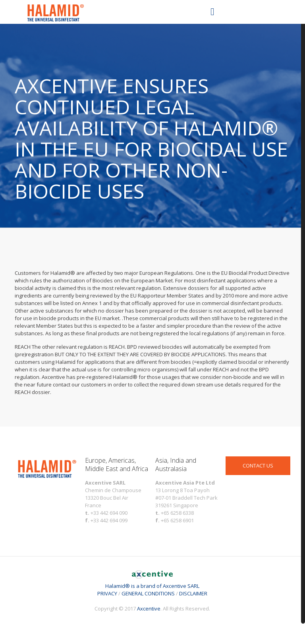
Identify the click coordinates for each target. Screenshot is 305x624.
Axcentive (148, 608)
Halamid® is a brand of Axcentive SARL (152, 582)
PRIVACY (107, 593)
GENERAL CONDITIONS (148, 593)
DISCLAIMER (193, 593)
